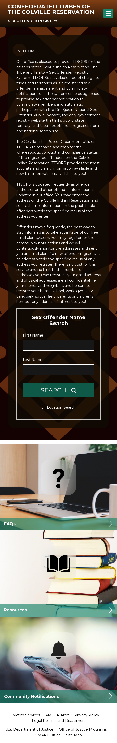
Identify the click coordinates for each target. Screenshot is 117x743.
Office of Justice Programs (83, 729)
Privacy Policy (86, 715)
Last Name (32, 359)
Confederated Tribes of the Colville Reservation (51, 9)
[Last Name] (58, 369)
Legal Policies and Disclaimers (58, 720)
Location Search (61, 407)
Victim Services (26, 715)
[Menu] (108, 13)
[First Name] (58, 345)
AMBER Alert (57, 715)
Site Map (74, 735)
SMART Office (48, 735)
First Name (33, 335)
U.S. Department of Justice (29, 729)
